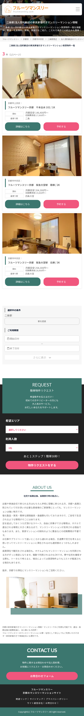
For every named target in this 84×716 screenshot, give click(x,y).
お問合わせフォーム (42, 676)
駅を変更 (42, 321)
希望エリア (13, 421)
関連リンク (21, 699)
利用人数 (11, 439)
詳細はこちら (23, 126)
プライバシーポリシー (57, 699)
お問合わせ (51, 703)
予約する (61, 126)
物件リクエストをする (42, 465)
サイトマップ (36, 699)
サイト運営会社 (35, 703)
